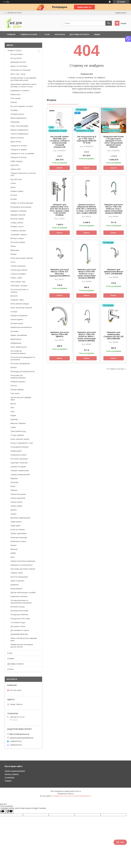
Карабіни (14, 478)
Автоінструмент (17, 319)
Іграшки (14, 102)
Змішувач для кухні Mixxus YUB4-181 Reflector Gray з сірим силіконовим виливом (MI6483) (113, 209)
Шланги (14, 367)
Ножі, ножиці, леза (18, 282)
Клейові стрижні (17, 191)
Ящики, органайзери (19, 335)
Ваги (12, 557)
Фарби (13, 415)
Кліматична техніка (18, 541)
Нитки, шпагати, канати (20, 439)
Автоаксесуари (17, 323)
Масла (13, 404)
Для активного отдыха (20, 630)
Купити (59, 168)
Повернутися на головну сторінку (86, 92)
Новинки (8, 781)
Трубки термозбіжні (18, 533)
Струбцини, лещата (19, 234)
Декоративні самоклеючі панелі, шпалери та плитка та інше (24, 85)
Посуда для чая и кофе (20, 619)
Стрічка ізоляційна (18, 274)
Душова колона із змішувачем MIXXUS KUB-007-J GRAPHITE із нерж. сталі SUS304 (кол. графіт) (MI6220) (86, 209)
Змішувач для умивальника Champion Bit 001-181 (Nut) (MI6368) (114, 335)
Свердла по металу (19, 146)
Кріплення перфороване (20, 518)
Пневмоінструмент (18, 382)
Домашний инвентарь (19, 634)
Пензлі (13, 246)
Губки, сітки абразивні (19, 126)
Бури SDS (15, 165)
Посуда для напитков (19, 614)
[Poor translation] (9, 811)
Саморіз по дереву (18, 467)
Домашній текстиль (18, 62)
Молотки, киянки (17, 219)
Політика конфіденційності (81, 796)
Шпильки (14, 549)
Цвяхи (13, 187)
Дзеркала (14, 585)
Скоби (13, 183)
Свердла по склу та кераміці (22, 153)
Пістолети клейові (18, 242)
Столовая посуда (18, 622)
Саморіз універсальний (20, 475)
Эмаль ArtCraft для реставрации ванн (24, 639)
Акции (97, 34)
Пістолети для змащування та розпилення (23, 358)
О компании (9, 777)
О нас (47, 34)
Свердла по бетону (19, 157)
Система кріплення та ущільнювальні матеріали (21, 601)
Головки (14, 312)
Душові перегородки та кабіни (23, 592)
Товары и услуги (28, 34)
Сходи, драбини (17, 435)
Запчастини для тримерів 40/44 (21, 398)
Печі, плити (15, 393)
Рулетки (14, 195)
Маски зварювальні (18, 118)
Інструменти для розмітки (21, 207)
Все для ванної (17, 54)
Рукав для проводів (19, 537)
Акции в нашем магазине (15, 771)
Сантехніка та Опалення (20, 70)
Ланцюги (14, 490)
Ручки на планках (18, 530)
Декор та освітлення (19, 66)
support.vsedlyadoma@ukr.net (21, 738)
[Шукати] (108, 23)
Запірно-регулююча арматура (23, 561)
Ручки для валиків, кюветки (22, 258)
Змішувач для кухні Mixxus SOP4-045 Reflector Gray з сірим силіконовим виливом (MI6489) (86, 273)
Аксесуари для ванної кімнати (23, 569)
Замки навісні (16, 522)
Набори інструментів (19, 316)
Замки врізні (15, 526)
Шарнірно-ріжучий (18, 215)
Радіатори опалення (19, 596)
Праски (13, 545)
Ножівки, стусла (17, 227)
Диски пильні (16, 142)
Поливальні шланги (18, 455)
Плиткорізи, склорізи (19, 286)
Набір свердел (17, 161)
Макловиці (15, 250)
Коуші (13, 486)
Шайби (13, 553)
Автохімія (14, 331)
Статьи (10, 669)
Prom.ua (78, 791)
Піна (12, 408)
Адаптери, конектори (19, 463)
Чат (120, 842)
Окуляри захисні (17, 114)
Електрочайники (17, 390)
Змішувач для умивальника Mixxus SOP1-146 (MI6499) (113, 271)
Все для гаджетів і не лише (22, 106)
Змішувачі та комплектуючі (22, 565)
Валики (13, 254)
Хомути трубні (16, 506)
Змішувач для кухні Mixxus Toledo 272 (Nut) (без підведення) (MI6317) (59, 272)
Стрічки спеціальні (18, 266)
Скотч (13, 262)
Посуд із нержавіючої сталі (22, 443)
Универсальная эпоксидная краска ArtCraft (22, 645)
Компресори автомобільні (21, 327)
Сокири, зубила (17, 223)
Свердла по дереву (19, 150)
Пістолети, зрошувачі (19, 459)
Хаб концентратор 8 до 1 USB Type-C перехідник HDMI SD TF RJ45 (86, 140)
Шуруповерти (16, 339)
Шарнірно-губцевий (18, 211)
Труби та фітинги (17, 581)
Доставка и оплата (79, 34)
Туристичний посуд (18, 431)
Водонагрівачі (16, 589)
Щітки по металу (17, 138)
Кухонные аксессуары (19, 611)
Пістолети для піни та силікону (19, 291)
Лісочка (14, 386)
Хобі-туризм (15, 98)
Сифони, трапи (17, 573)
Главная (11, 34)
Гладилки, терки (17, 300)
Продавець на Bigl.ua (66, 794)
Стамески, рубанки (18, 231)
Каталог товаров (11, 774)
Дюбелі (14, 510)
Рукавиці (14, 110)
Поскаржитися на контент (61, 796)
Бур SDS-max (16, 179)
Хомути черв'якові (18, 498)
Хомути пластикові (18, 494)
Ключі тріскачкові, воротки (21, 308)
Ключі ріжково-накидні (20, 304)
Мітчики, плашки (17, 238)
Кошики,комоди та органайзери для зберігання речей (23, 79)
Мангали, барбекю (18, 423)
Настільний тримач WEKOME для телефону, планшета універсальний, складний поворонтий (60, 142)
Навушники (15, 122)
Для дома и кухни (18, 626)
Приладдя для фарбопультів (22, 371)
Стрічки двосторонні (19, 270)
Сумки (13, 427)
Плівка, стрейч (16, 278)
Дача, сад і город (18, 74)
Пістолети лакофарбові (20, 363)
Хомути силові (16, 502)
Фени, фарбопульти (19, 347)
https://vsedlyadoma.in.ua (19, 734)
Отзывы (10, 658)
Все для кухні (16, 58)
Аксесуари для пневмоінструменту (18, 376)
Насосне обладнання (19, 577)
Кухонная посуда (18, 607)
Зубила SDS (16, 169)
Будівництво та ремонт (20, 90)
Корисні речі (15, 94)
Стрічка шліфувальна (19, 134)
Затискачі (14, 482)
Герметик (14, 419)
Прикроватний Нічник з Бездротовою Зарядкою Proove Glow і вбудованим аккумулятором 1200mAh (113, 142)
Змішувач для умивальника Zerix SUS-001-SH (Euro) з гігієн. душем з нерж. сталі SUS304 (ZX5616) (59, 210)
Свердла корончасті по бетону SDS (23, 174)
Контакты (60, 34)
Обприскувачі (16, 451)
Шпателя (14, 296)
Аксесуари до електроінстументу (18, 352)
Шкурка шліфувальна (19, 130)
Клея (12, 412)
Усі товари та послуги (115, 369)
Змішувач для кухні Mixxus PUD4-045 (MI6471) (59, 334)
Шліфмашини (16, 343)
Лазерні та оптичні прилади (22, 203)
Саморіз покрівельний (19, 470)
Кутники (14, 199)
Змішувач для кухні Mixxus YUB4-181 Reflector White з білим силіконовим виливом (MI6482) (86, 336)
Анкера (13, 514)
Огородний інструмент (20, 447)
